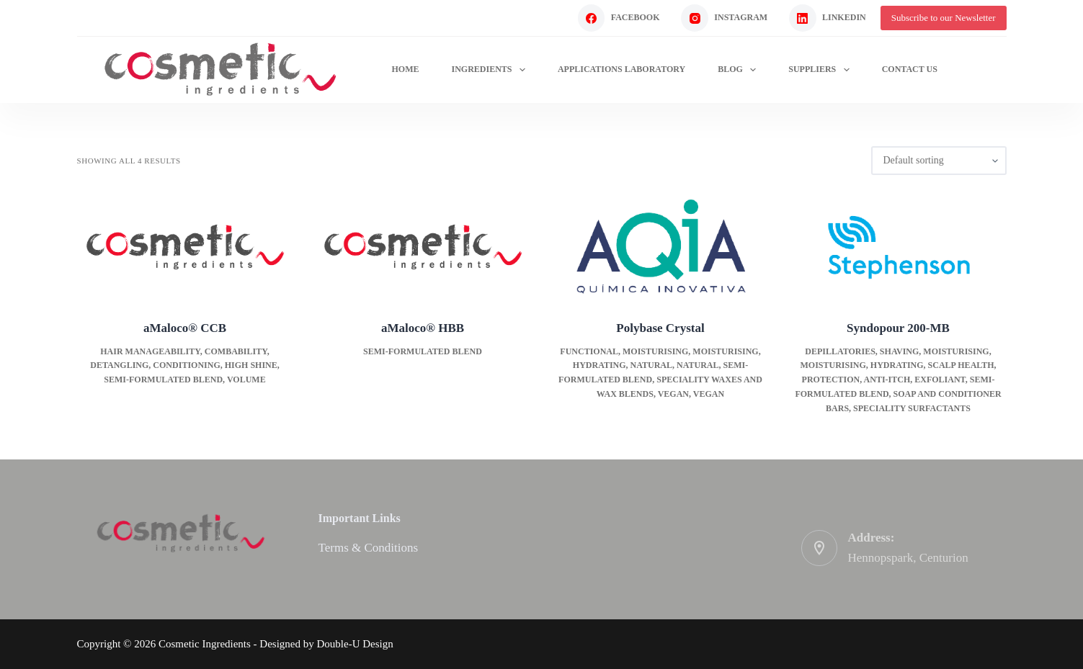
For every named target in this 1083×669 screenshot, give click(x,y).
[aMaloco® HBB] (423, 247)
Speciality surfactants (912, 408)
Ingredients (490, 69)
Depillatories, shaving (862, 351)
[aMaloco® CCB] (185, 247)
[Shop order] (939, 160)
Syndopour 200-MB (898, 328)
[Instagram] (724, 18)
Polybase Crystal (660, 328)
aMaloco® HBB (422, 328)
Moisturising (655, 351)
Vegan (673, 394)
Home (405, 69)
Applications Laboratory (621, 69)
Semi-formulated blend (163, 379)
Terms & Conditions (368, 547)
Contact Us (909, 69)
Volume (246, 379)
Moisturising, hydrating (861, 365)
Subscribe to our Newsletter (943, 17)
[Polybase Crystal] (661, 247)
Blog (740, 69)
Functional (589, 351)
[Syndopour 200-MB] (898, 247)
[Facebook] (619, 18)
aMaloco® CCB (184, 328)
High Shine (251, 365)
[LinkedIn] (827, 18)
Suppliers (821, 69)
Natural (651, 365)
